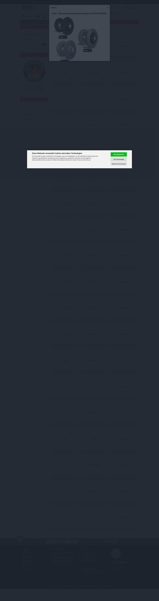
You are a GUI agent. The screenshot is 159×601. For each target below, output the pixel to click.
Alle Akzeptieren (118, 154)
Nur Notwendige (119, 159)
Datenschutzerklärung (84, 160)
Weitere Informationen (119, 164)
